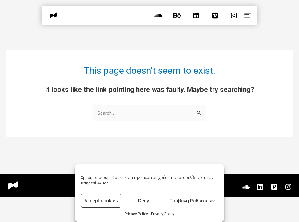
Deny (143, 200)
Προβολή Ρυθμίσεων (192, 200)
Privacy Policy (136, 214)
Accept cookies (101, 200)
